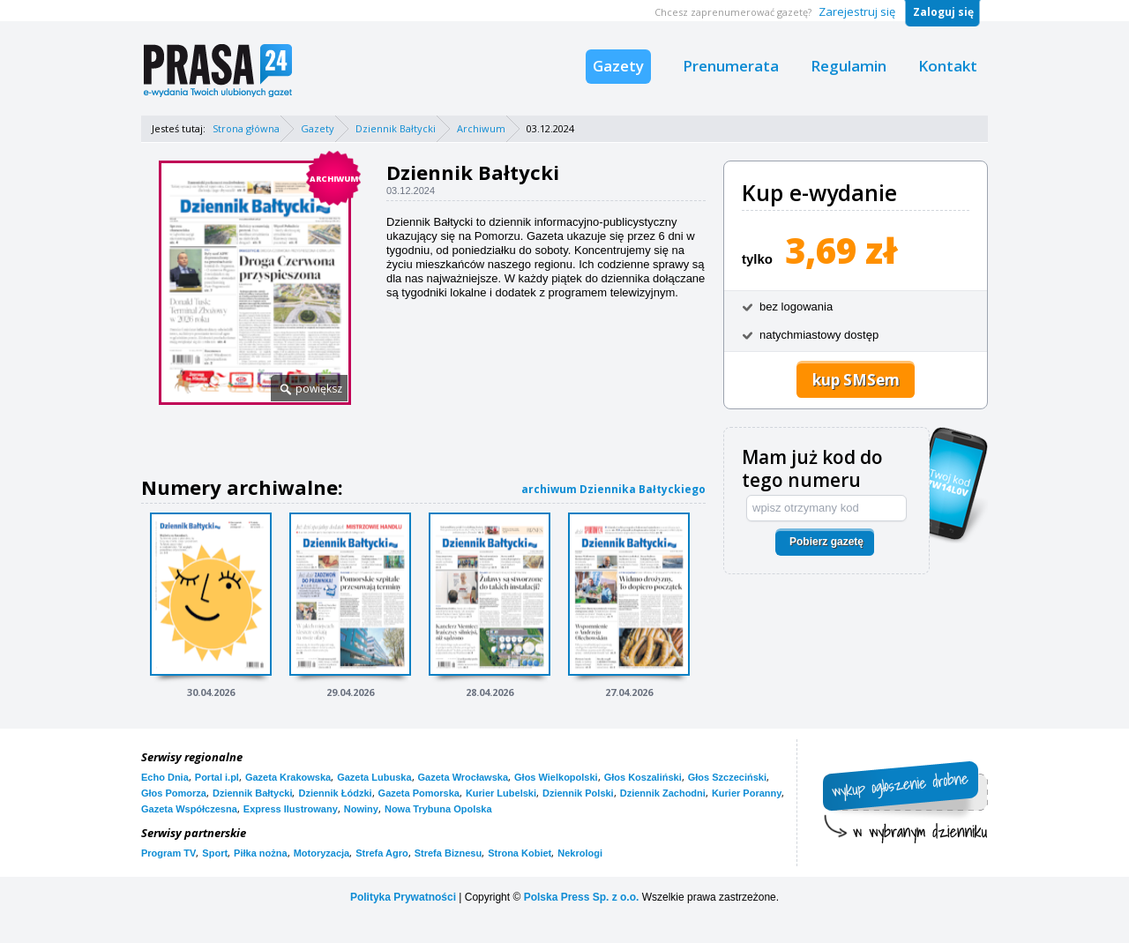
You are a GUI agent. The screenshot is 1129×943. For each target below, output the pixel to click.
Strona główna (246, 128)
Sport (215, 853)
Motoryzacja (322, 853)
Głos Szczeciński (727, 777)
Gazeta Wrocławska (463, 777)
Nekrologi (579, 853)
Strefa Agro (381, 853)
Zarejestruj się (857, 11)
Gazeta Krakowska (288, 777)
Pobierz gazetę (826, 541)
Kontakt (947, 66)
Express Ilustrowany (290, 809)
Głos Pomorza (173, 793)
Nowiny (361, 809)
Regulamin (848, 66)
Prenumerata (731, 66)
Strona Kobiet (519, 853)
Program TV (168, 853)
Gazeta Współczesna (189, 809)
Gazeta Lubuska (374, 777)
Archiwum (481, 128)
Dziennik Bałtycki (395, 128)
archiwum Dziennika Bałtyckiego (613, 489)
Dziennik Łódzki (334, 793)
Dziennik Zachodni (663, 793)
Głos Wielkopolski (556, 777)
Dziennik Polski (578, 793)
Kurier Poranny (746, 793)
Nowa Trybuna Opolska (438, 809)
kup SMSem (856, 380)
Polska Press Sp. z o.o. (581, 897)
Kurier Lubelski (501, 793)
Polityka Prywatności (403, 897)
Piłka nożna (261, 853)
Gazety (618, 66)
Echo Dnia (165, 777)
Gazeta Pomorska (419, 793)
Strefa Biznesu (448, 853)
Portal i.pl (217, 777)
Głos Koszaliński (643, 777)
